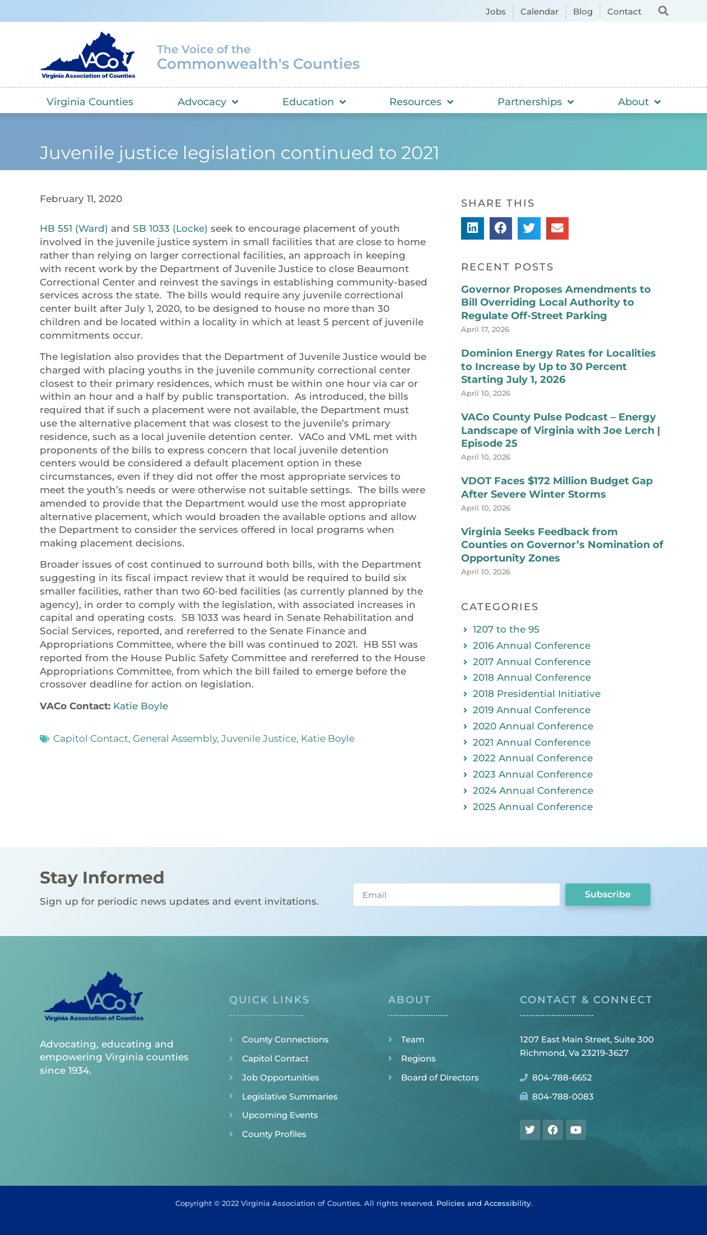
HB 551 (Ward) (74, 228)
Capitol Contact (90, 738)
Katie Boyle (140, 706)
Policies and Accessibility (483, 1203)
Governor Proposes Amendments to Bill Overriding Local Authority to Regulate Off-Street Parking (556, 302)
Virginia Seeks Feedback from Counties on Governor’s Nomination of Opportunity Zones (562, 545)
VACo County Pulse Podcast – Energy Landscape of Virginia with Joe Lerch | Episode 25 (561, 430)
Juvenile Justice (258, 738)
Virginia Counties (89, 102)
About (639, 102)
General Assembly (175, 738)
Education (314, 102)
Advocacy (208, 102)
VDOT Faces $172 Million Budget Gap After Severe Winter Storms (557, 487)
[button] (663, 10)
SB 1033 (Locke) (170, 228)
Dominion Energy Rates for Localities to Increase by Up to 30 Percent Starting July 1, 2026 (558, 366)
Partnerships (535, 102)
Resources (421, 102)
